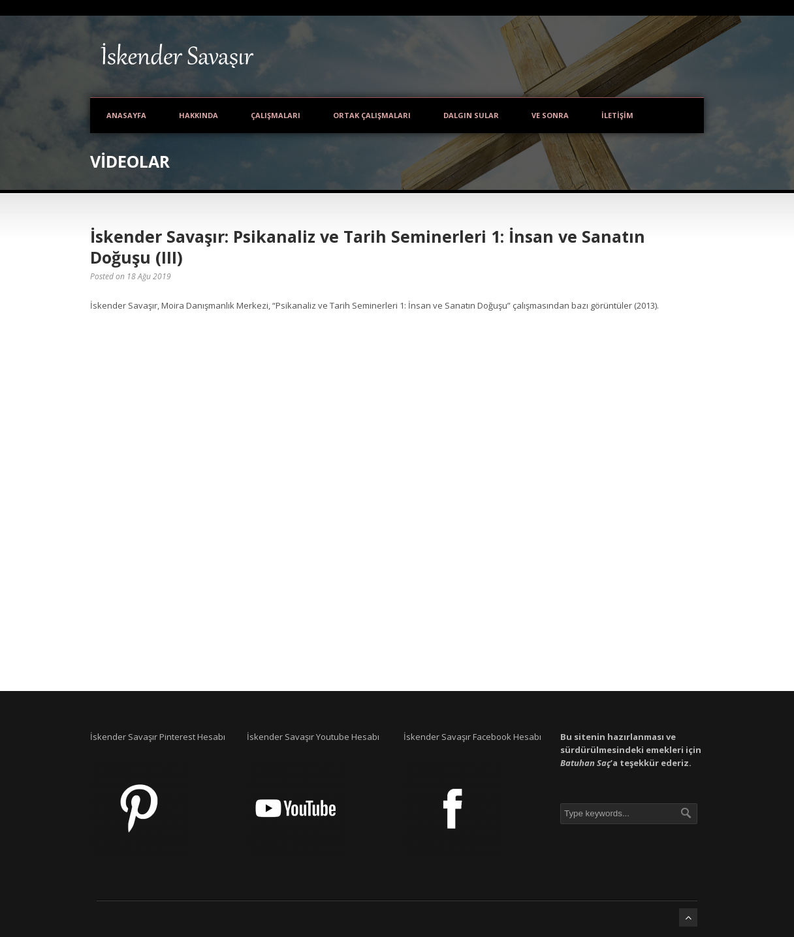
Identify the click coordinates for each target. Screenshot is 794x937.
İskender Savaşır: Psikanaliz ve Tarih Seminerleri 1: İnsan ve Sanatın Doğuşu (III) (367, 247)
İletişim (617, 115)
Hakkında (198, 115)
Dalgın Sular (471, 115)
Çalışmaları (275, 115)
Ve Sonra (550, 115)
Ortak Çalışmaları (372, 115)
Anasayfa (126, 115)
